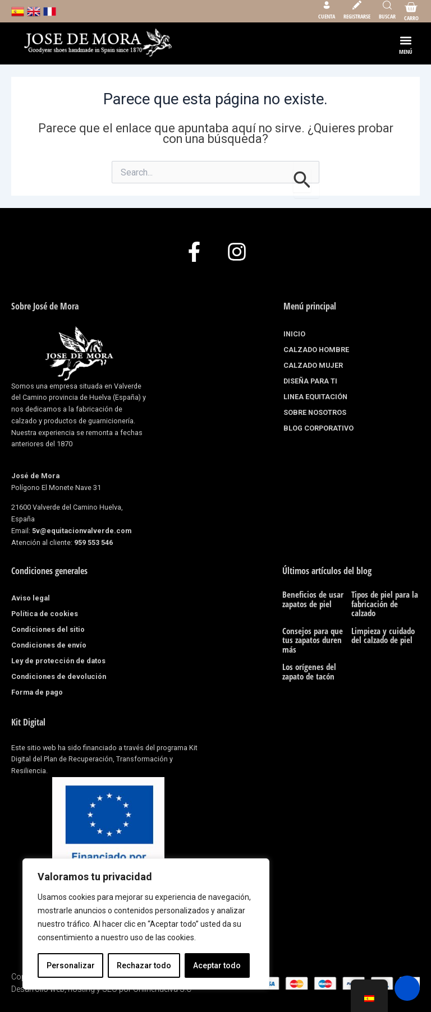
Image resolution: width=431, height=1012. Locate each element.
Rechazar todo (144, 965)
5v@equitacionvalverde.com (81, 530)
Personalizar (71, 965)
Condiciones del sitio (48, 629)
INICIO (294, 334)
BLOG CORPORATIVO (318, 428)
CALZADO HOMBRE (319, 349)
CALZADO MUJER (316, 365)
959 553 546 (93, 542)
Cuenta (326, 16)
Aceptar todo (217, 965)
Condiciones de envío (48, 645)
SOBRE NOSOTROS (314, 412)
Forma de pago (37, 692)
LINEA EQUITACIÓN (315, 396)
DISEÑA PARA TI (310, 381)
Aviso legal (30, 598)
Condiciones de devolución (58, 676)
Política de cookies (44, 613)
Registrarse (356, 16)
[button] (406, 40)
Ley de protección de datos (58, 661)
